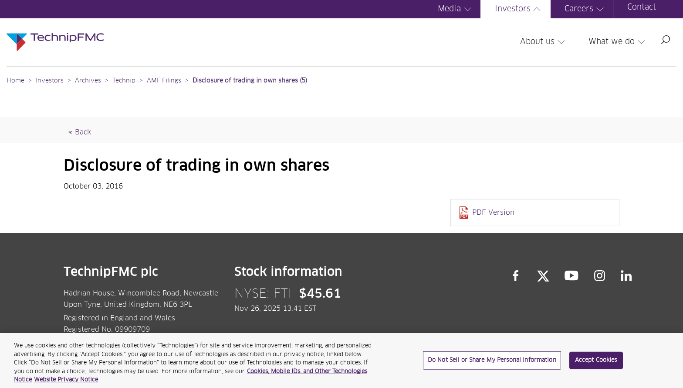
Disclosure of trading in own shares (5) (250, 81)
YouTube (572, 276)
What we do (618, 42)
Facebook (516, 276)
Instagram (599, 276)
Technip (123, 81)
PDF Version (493, 212)
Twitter (543, 276)
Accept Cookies (596, 364)
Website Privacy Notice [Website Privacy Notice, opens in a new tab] (66, 384)
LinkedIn (626, 276)
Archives (88, 81)
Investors (519, 9)
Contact (641, 7)
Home (15, 81)
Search (665, 40)
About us (544, 42)
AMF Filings (164, 81)
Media (456, 9)
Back (83, 132)
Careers (585, 9)
